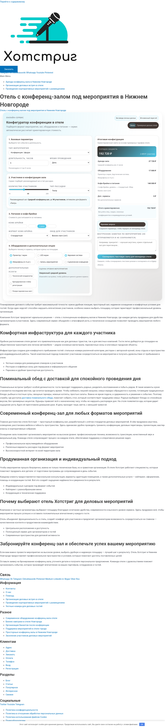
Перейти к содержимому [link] (12, 1)
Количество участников (23, 186)
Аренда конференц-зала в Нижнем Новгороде (29, 82)
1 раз (32, 226)
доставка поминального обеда (37, 398)
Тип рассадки (58, 186)
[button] (82, 76)
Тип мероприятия (19, 148)
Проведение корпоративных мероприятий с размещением (35, 89)
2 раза (41, 226)
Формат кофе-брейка (20, 231)
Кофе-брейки (16, 222)
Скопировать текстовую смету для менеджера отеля (126, 256)
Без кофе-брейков (18, 226)
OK (142, 724)
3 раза (51, 226)
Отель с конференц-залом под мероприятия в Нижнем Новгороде (33, 110)
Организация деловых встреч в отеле (24, 85)
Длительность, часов (21, 158)
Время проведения (60, 158)
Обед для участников (62, 231)
